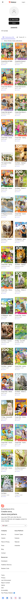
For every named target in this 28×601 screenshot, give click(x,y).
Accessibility (4, 590)
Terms (3, 575)
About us (3, 534)
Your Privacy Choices (8, 593)
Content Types (19, 534)
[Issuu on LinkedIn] (7, 598)
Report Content (5, 582)
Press (2, 545)
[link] (23, 2)
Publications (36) (8, 37)
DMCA (3, 585)
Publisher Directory (6, 564)
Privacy (3, 577)
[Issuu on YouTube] (20, 598)
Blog (2, 549)
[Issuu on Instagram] (15, 598)
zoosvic (4, 64)
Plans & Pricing (5, 542)
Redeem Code (5, 568)
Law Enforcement (6, 580)
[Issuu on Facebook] (3, 598)
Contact (3, 553)
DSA (2, 587)
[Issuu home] (12, 2)
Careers (3, 538)
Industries (17, 545)
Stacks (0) (20, 37)
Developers (4, 561)
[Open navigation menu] (2, 2)
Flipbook (17, 542)
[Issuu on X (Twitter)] (11, 598)
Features (17, 538)
